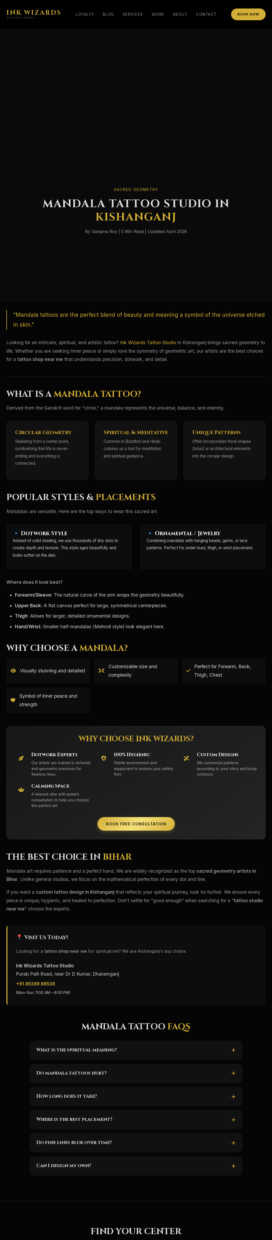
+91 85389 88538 (35, 984)
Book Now (248, 14)
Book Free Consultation (136, 824)
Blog (108, 14)
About (180, 14)
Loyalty (85, 14)
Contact (206, 14)
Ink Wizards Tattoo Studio (148, 342)
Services (133, 14)
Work (158, 14)
